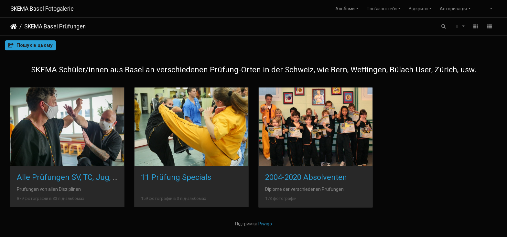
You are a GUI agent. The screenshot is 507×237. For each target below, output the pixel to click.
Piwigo (265, 223)
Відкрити (418, 8)
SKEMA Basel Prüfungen (55, 26)
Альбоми (345, 8)
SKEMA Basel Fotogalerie (42, 8)
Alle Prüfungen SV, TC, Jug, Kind (72, 177)
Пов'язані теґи (382, 8)
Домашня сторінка (13, 26)
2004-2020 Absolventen (306, 177)
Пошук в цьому (30, 45)
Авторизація (453, 8)
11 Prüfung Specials (176, 177)
